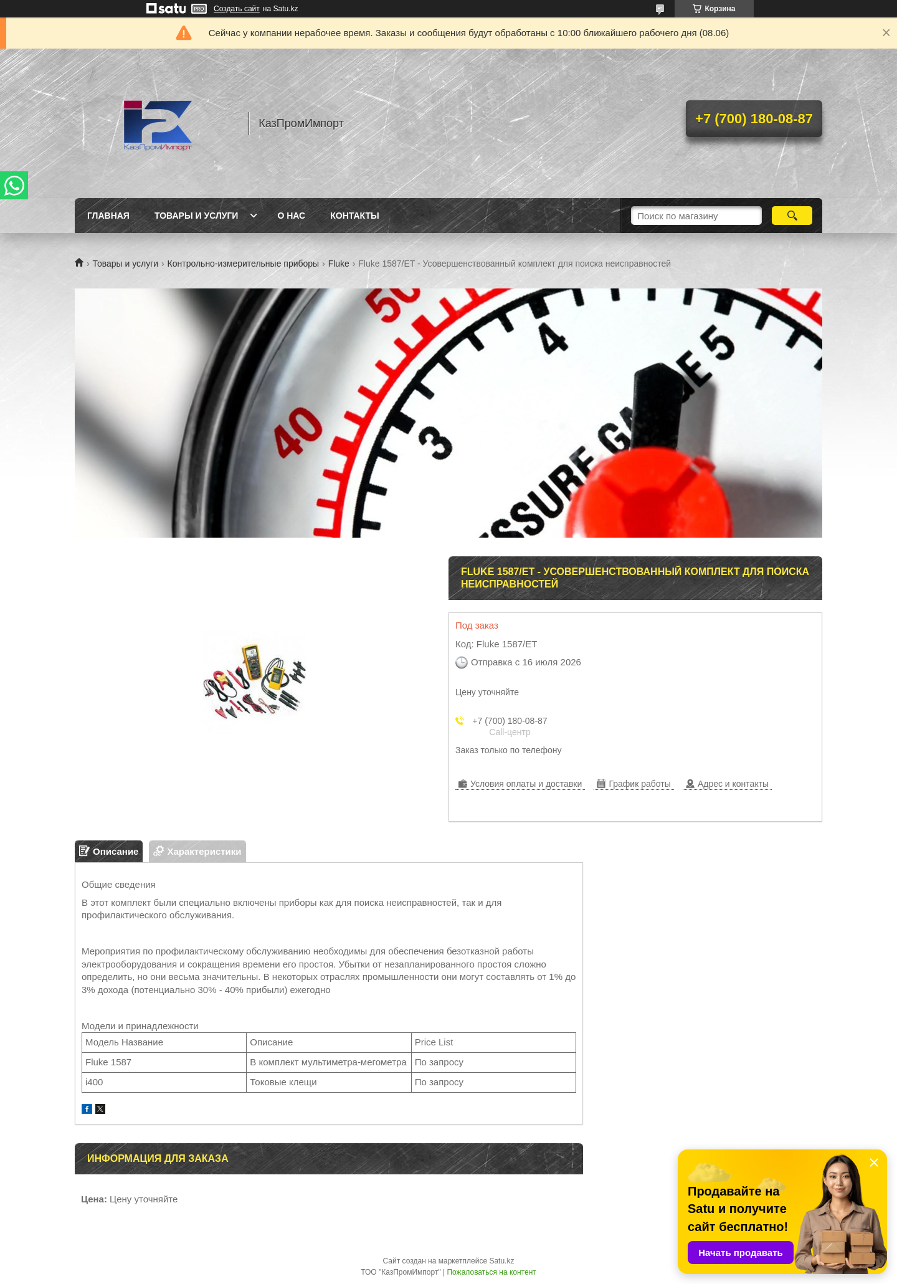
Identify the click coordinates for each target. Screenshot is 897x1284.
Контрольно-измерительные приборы (244, 264)
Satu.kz (501, 1261)
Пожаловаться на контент (491, 1272)
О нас (291, 216)
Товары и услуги (196, 216)
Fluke (338, 264)
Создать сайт (237, 8)
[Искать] (792, 215)
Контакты (354, 216)
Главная (108, 216)
